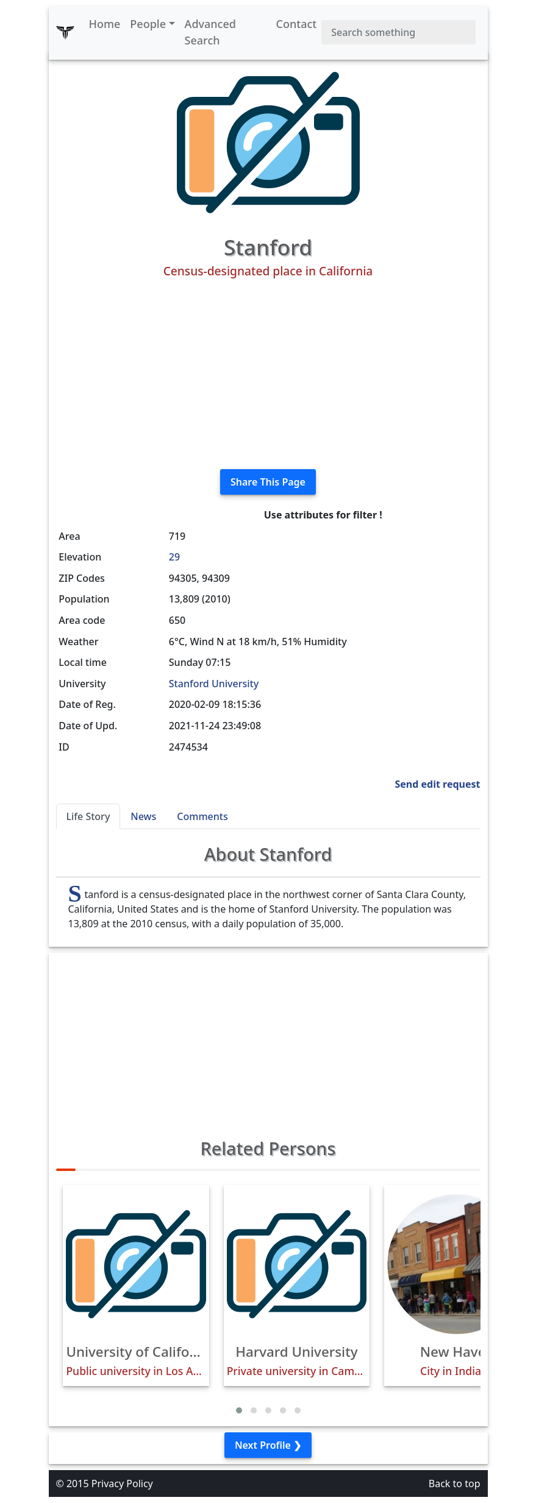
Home (105, 23)
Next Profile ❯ (268, 1445)
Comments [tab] (202, 816)
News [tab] (143, 816)
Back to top (455, 1483)
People (148, 23)
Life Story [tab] (88, 816)
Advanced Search (210, 32)
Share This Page (268, 482)
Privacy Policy (122, 1483)
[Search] (398, 32)
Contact (296, 23)
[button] (239, 1410)
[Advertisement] (268, 374)
